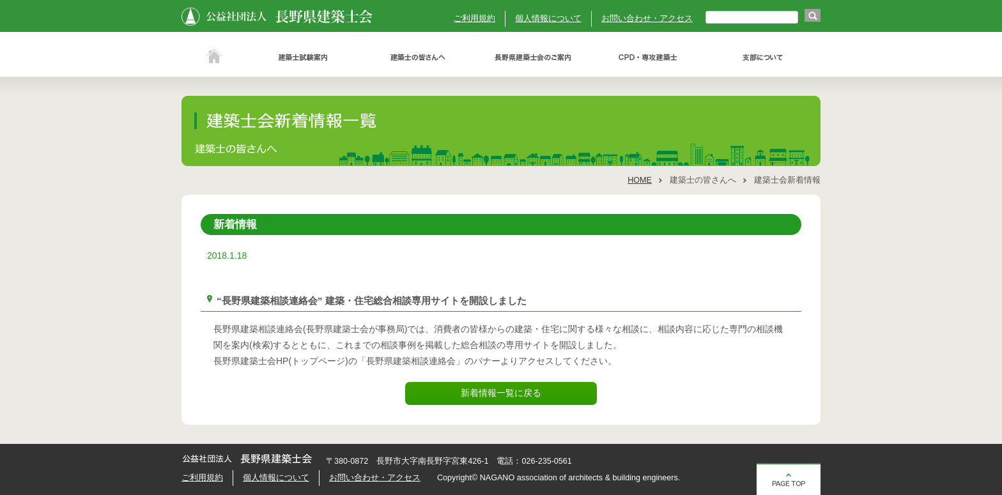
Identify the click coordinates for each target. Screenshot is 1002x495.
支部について (763, 57)
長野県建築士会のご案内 (532, 57)
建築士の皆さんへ (417, 57)
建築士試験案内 (302, 57)
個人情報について (548, 18)
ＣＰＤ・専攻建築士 (647, 57)
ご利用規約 (474, 18)
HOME (640, 180)
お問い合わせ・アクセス (647, 18)
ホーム (213, 57)
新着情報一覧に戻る (501, 393)
